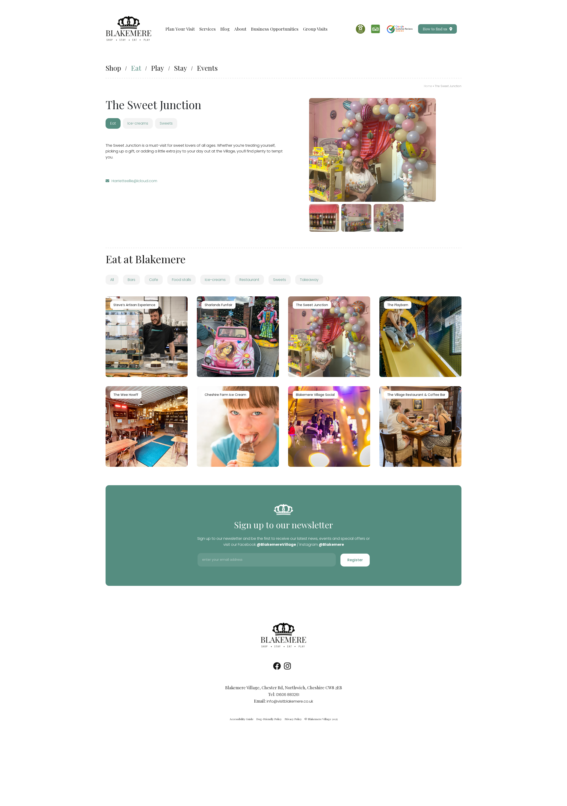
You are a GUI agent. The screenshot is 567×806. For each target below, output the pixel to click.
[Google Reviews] (399, 29)
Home (428, 86)
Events (207, 68)
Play (157, 68)
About (240, 29)
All (112, 279)
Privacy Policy (293, 719)
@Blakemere (331, 544)
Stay (180, 68)
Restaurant (249, 279)
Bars (131, 279)
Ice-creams (215, 279)
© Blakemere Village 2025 (320, 719)
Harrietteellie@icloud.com (134, 181)
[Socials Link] (277, 667)
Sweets (279, 279)
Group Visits (315, 29)
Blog (225, 29)
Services (207, 29)
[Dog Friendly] (360, 29)
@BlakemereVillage (276, 544)
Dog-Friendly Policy (269, 719)
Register (355, 560)
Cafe (153, 279)
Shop (113, 68)
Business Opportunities (274, 29)
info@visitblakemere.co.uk (290, 701)
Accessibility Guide (242, 719)
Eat (136, 68)
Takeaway (309, 279)
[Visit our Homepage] (129, 28)
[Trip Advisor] (375, 29)
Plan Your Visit (180, 29)
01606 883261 (287, 694)
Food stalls (181, 279)
